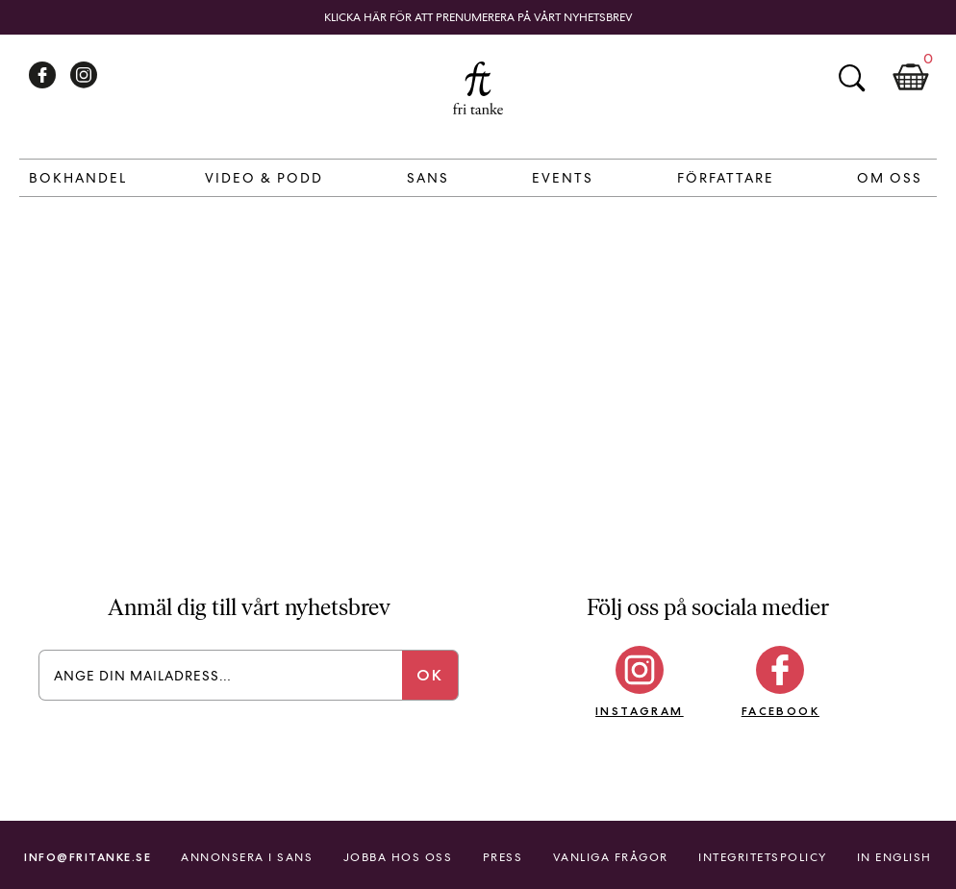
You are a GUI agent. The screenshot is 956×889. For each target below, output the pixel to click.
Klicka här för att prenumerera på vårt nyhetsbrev (478, 17)
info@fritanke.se (87, 857)
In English (894, 857)
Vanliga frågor (610, 857)
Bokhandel (78, 177)
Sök (851, 78)
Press (503, 857)
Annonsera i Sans (247, 857)
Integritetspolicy (762, 857)
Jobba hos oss (398, 857)
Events (562, 177)
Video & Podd (264, 177)
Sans (428, 177)
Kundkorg (911, 78)
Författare (725, 177)
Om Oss (889, 177)
